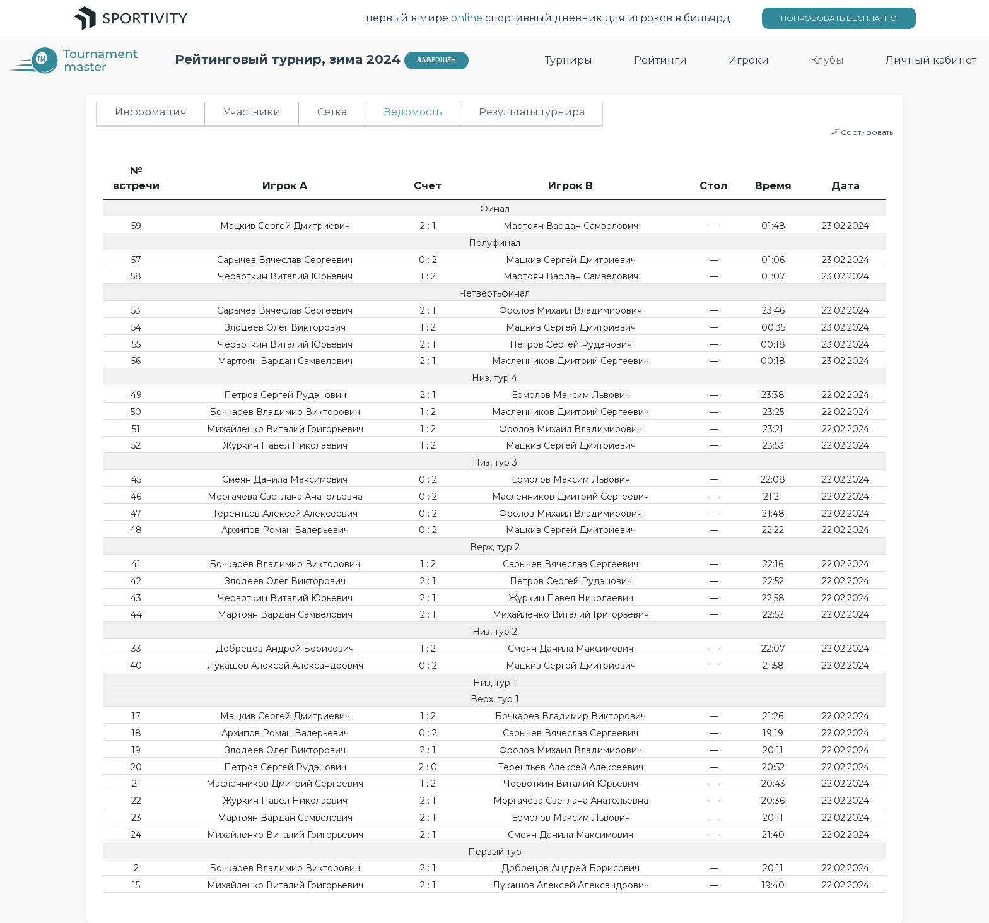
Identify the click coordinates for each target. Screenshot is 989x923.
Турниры (568, 60)
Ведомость (412, 112)
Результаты (532, 112)
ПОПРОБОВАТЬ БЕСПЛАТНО (839, 18)
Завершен (436, 60)
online (467, 18)
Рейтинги (660, 60)
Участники (252, 112)
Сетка (332, 112)
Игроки (749, 60)
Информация (151, 112)
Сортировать (862, 132)
